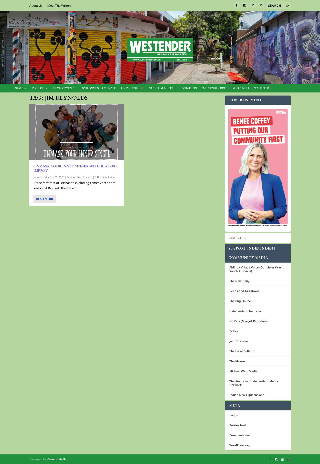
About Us (35, 5)
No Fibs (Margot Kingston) (248, 321)
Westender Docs (214, 88)
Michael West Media (243, 371)
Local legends (132, 88)
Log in (233, 415)
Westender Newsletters (251, 88)
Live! (79, 177)
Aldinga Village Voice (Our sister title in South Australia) (256, 269)
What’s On (189, 88)
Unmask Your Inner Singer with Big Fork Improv (75, 168)
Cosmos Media (57, 459)
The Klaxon (237, 361)
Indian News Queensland (246, 395)
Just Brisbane (238, 341)
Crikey (233, 331)
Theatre (87, 177)
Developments (64, 88)
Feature (71, 177)
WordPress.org (239, 445)
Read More (45, 199)
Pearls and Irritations (244, 291)
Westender (43, 177)
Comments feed (240, 435)
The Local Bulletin (241, 351)
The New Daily (239, 281)
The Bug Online (240, 301)
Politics (38, 88)
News (19, 88)
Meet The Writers (59, 5)
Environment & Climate (98, 88)
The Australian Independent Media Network (253, 383)
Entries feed (237, 425)
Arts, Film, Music (160, 88)
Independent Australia (245, 311)
